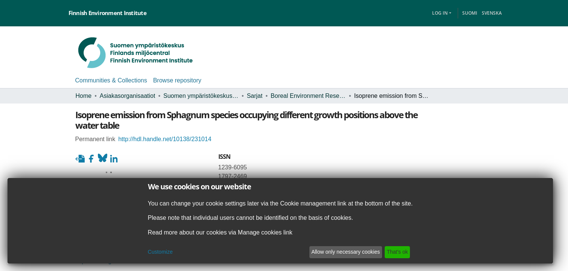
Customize (152, 252)
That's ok (405, 252)
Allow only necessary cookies (351, 252)
